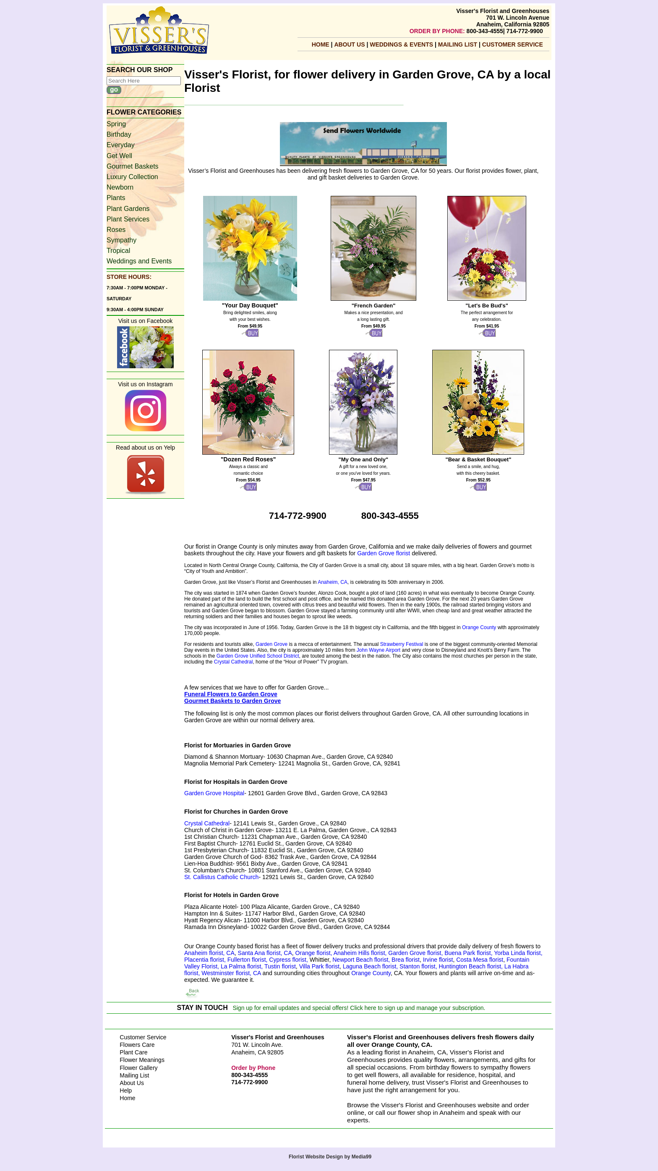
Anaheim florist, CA (209, 953)
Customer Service (512, 44)
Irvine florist (437, 959)
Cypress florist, (289, 959)
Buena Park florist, (469, 953)
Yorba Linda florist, (518, 953)
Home (320, 44)
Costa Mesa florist (479, 959)
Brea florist (405, 959)
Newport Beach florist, (361, 959)
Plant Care (133, 1052)
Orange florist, (314, 953)
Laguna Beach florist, (370, 966)
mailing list (458, 44)
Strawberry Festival (401, 644)
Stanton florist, (418, 966)
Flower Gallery (138, 1067)
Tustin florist (280, 966)
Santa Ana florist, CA (265, 953)
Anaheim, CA (332, 582)
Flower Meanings (142, 1060)
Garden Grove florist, (416, 953)
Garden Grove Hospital (214, 793)
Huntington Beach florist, (471, 966)
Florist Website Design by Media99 (330, 1157)
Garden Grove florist (383, 553)
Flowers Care (137, 1044)
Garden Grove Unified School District (258, 656)
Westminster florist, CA (231, 973)
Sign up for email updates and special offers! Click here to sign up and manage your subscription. (358, 1007)
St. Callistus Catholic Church (221, 877)
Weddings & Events (402, 44)
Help (126, 1090)
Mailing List (134, 1075)
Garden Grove (271, 644)
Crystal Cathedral (233, 662)
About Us (350, 44)
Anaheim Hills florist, (361, 953)
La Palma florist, (242, 966)
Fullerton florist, (248, 959)
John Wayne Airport (378, 650)
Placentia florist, (205, 959)
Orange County (479, 627)
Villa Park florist (319, 966)
